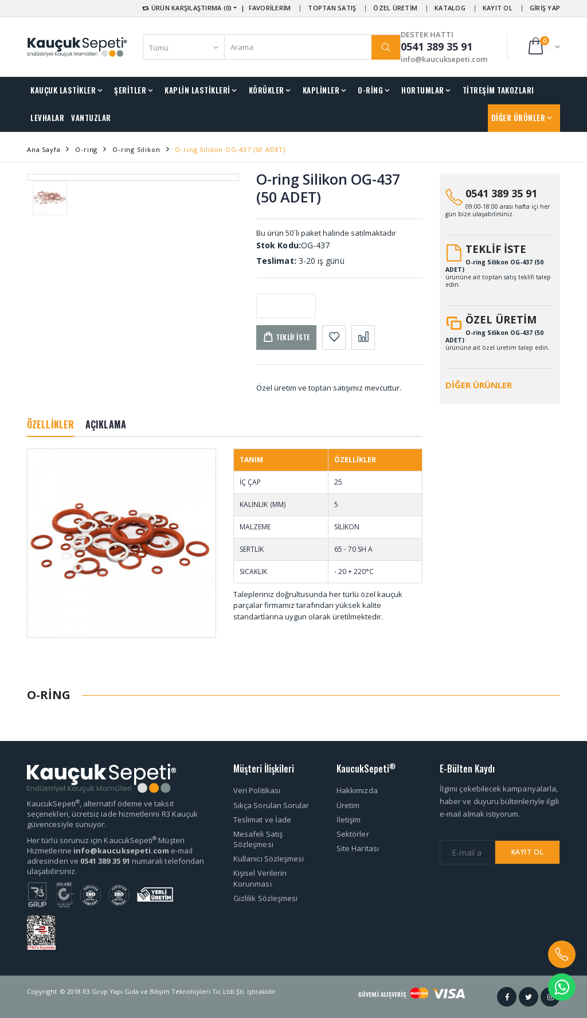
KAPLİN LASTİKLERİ (197, 90)
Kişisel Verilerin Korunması (260, 878)
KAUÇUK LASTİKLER (63, 90)
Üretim (347, 805)
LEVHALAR (47, 117)
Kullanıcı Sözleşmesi (268, 858)
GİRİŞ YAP (545, 7)
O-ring (86, 149)
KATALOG (450, 7)
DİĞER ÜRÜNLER (518, 117)
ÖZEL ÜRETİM (395, 7)
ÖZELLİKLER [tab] (50, 424)
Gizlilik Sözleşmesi (265, 898)
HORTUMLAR (422, 90)
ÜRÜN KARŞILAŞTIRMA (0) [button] (186, 7)
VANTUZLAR (91, 117)
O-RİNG (370, 90)
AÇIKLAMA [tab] (105, 424)
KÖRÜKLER (266, 90)
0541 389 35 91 (501, 193)
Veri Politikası (256, 790)
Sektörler (352, 834)
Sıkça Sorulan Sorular (271, 805)
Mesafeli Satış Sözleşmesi (258, 839)
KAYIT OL (497, 7)
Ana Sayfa (43, 149)
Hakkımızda (357, 790)
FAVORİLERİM (270, 7)
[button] (543, 47)
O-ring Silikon (136, 149)
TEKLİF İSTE (495, 249)
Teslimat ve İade (262, 819)
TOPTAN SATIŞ (332, 7)
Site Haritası (357, 848)
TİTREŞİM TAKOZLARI (498, 90)
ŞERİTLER (130, 90)
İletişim (348, 819)
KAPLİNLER (321, 90)
